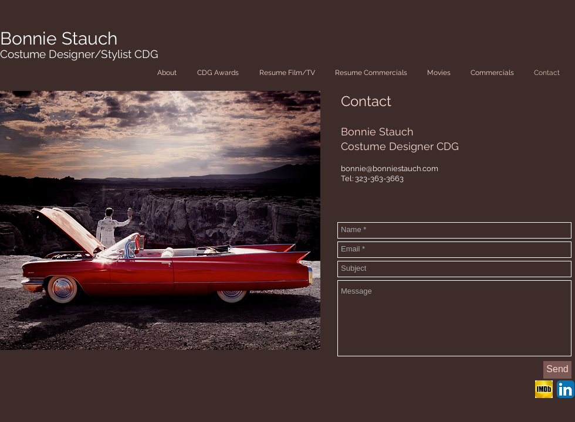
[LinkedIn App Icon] (565, 389)
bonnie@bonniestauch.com (389, 168)
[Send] (557, 370)
